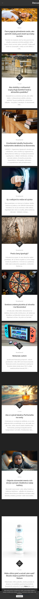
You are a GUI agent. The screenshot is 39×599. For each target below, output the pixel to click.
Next (27, 586)
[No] (37, 594)
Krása (19, 28)
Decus (35, 3)
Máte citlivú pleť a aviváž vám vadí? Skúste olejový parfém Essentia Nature (19, 575)
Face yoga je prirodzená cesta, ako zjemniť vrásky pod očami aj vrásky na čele (19, 33)
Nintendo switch (19, 356)
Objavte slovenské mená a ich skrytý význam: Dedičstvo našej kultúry (19, 482)
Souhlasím (19, 596)
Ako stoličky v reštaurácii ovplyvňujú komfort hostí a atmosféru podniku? (19, 89)
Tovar (19, 84)
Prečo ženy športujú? (19, 253)
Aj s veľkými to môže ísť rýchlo (19, 199)
